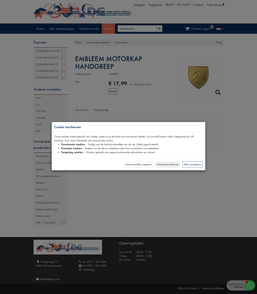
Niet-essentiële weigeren (138, 164)
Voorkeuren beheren (168, 164)
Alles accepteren (193, 164)
